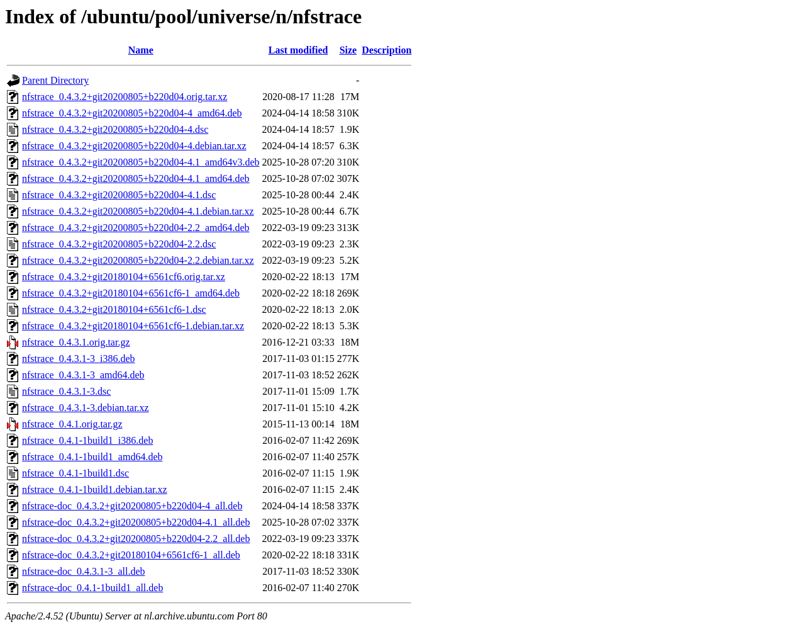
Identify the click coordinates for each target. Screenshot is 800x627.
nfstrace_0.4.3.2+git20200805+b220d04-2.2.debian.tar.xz (138, 260)
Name (140, 50)
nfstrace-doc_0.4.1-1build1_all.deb (92, 587)
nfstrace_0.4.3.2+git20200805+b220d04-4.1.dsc (119, 194)
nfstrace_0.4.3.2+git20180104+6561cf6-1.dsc (114, 309)
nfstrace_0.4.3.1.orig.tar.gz (76, 342)
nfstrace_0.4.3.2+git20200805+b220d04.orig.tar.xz (124, 96)
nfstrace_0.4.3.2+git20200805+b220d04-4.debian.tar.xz (134, 145)
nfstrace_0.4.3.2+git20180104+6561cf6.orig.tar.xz (123, 276)
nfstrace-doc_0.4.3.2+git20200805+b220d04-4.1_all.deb (136, 522)
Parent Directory (55, 80)
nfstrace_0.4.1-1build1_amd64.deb (92, 456)
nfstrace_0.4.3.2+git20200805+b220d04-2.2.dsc (119, 244)
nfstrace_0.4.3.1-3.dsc (66, 391)
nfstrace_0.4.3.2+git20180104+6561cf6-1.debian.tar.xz (133, 325)
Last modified (298, 50)
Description (386, 50)
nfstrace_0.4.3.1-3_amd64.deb (83, 375)
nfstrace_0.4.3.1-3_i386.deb (78, 358)
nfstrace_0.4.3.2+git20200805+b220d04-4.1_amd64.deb (136, 178)
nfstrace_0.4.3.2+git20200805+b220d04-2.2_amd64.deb (136, 227)
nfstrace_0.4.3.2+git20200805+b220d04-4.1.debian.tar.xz (138, 211)
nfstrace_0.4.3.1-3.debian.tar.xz (85, 407)
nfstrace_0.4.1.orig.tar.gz (72, 424)
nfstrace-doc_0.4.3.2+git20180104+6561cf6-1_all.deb (131, 555)
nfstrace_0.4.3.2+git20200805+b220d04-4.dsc (115, 129)
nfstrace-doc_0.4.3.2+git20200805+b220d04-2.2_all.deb (136, 538)
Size (348, 50)
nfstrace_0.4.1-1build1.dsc (75, 473)
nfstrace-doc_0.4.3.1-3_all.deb (83, 571)
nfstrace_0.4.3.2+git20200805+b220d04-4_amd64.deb (132, 113)
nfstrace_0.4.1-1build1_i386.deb (87, 440)
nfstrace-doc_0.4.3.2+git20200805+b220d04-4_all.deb (132, 505)
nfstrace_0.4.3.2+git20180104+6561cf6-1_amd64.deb (131, 293)
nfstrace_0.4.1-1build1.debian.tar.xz (94, 489)
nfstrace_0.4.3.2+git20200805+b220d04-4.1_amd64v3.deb (141, 162)
